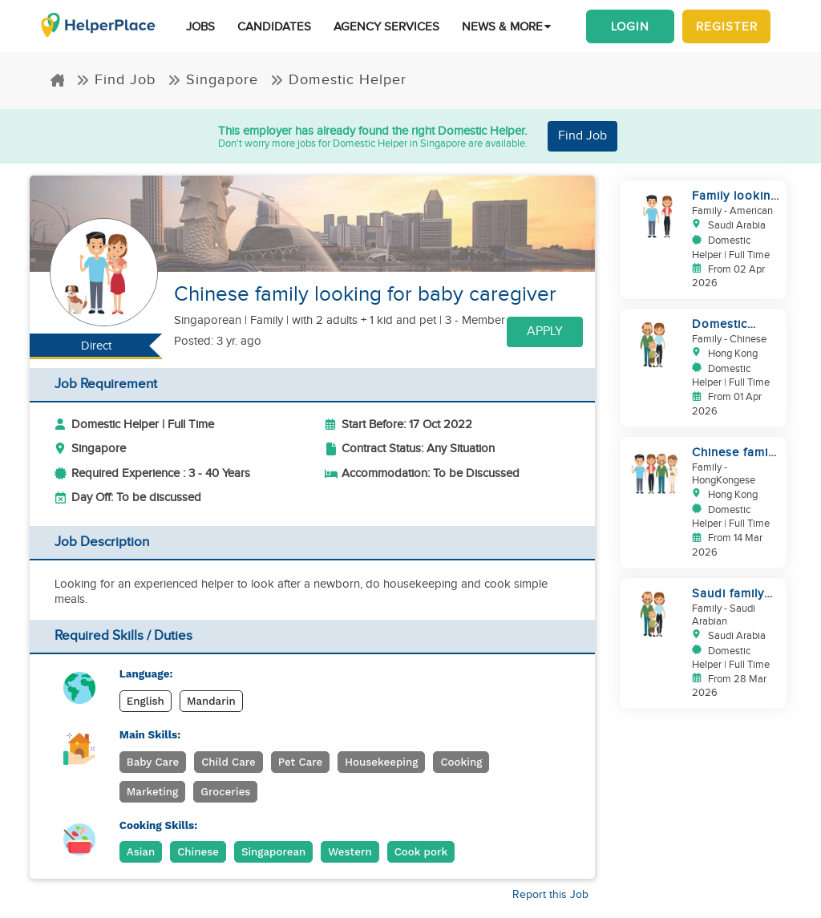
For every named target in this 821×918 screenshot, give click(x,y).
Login (630, 26)
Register (727, 26)
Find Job (116, 79)
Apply (545, 331)
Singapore (213, 79)
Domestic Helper (338, 79)
